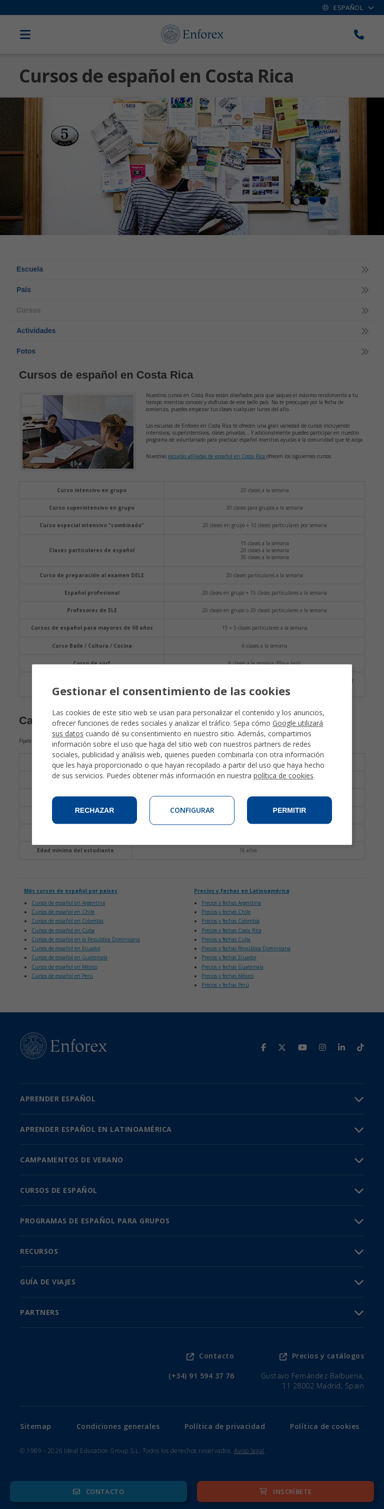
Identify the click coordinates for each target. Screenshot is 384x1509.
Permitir (289, 810)
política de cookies (284, 775)
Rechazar (94, 810)
